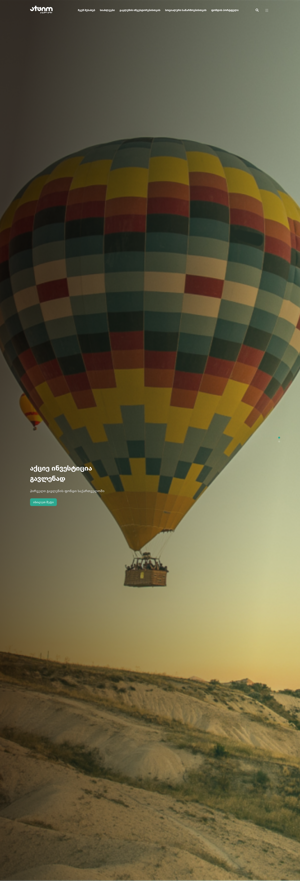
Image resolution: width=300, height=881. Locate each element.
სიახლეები (107, 10)
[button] (279, 438)
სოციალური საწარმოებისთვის (185, 10)
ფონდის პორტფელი (225, 10)
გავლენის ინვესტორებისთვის (140, 10)
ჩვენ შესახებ (86, 10)
